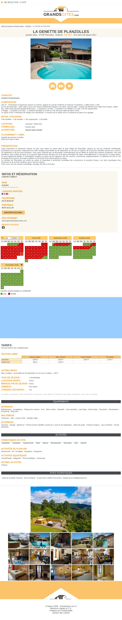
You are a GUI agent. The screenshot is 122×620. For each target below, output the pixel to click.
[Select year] (15, 238)
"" (5, 443)
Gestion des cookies (61, 613)
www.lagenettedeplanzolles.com (14, 221)
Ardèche (28, 26)
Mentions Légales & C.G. (61, 608)
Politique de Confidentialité (61, 611)
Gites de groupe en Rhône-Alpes (12, 26)
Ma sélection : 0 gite (15, 2)
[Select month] (8, 238)
